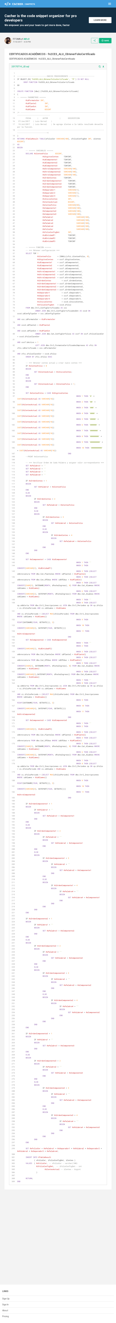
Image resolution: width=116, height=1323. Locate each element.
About (5, 1310)
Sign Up (6, 1298)
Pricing (5, 1316)
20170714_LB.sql (20, 66)
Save (105, 40)
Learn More (100, 20)
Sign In (5, 1304)
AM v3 (26, 39)
